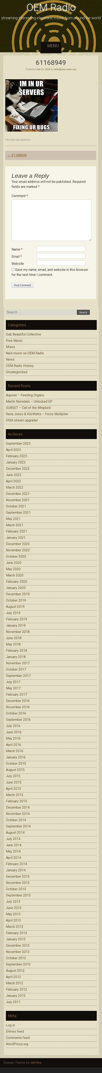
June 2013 (13, 908)
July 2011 (13, 1002)
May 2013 (13, 914)
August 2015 (15, 770)
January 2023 (16, 462)
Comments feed (18, 1038)
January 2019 (16, 625)
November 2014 (18, 814)
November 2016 (18, 707)
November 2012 (18, 952)
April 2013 (13, 920)
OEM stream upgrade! (22, 420)
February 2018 (16, 651)
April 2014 (13, 858)
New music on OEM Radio (25, 353)
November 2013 (18, 883)
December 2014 (18, 807)
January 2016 (16, 757)
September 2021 (18, 513)
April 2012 (13, 977)
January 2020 (16, 588)
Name (17, 249)
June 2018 (13, 638)
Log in (10, 1025)
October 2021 (16, 506)
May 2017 (13, 688)
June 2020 (13, 563)
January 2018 (16, 657)
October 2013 (16, 889)
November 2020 (18, 550)
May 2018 (13, 644)
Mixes (10, 347)
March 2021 (14, 525)
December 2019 (18, 594)
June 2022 (13, 475)
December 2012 (18, 946)
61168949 (17, 155)
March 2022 (14, 487)
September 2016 (18, 720)
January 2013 (16, 939)
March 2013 (14, 927)
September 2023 (18, 444)
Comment (20, 196)
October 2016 (16, 713)
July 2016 (13, 726)
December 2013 (18, 876)
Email (17, 257)
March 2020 (14, 575)
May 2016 (13, 738)
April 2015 (13, 789)
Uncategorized (16, 372)
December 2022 (18, 469)
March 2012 (14, 983)
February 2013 (16, 933)
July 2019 (13, 613)
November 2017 (18, 663)
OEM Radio (51, 7)
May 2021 (13, 519)
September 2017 (18, 676)
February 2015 (16, 801)
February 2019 (16, 619)
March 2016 (14, 751)
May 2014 (13, 851)
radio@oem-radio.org (65, 69)
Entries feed (15, 1031)
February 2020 (16, 582)
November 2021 (18, 500)
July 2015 (13, 776)
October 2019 (16, 600)
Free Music (14, 341)
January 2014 (16, 870)
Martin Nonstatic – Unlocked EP (29, 401)
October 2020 (16, 556)
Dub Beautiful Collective (23, 334)
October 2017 (16, 669)
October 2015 (16, 764)
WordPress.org (17, 1044)
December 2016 (18, 701)
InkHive (36, 1063)
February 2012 (16, 989)
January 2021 (16, 538)
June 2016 (13, 732)
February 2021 (16, 531)
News (10, 359)
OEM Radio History (20, 366)
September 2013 (18, 895)
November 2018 (18, 632)
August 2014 (15, 833)
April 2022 (13, 481)
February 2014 (16, 864)
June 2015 (13, 782)
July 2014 (13, 839)
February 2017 (16, 695)
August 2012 (15, 971)
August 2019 (15, 607)
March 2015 (14, 795)
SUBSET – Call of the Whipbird (28, 408)
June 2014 (13, 845)
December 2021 (18, 494)
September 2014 (18, 826)
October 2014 (16, 820)
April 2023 (13, 450)
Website (18, 264)
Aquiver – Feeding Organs (25, 395)
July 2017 (13, 682)
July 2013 (13, 902)
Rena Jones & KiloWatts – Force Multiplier (37, 414)
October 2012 (16, 958)
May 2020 (13, 569)
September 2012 (18, 964)
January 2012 (16, 996)
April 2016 (13, 745)
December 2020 (18, 544)
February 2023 (16, 456)
